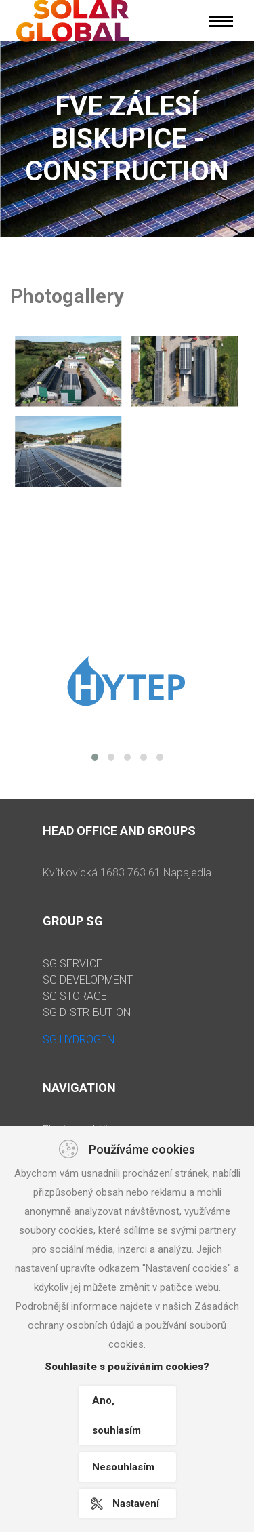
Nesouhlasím (123, 1467)
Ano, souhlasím (116, 1415)
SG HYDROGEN (78, 1039)
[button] (95, 757)
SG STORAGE (75, 996)
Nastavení (135, 1503)
